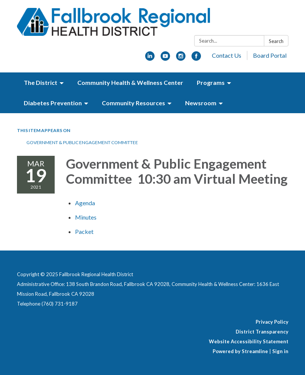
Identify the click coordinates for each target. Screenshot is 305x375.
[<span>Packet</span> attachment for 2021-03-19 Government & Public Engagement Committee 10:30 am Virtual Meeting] (84, 231)
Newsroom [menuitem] (200, 102)
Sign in (280, 351)
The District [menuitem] (40, 82)
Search (276, 41)
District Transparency (262, 332)
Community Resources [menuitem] (133, 102)
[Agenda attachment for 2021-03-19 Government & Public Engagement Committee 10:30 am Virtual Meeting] (85, 202)
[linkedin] (150, 58)
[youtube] (165, 58)
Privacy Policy (272, 322)
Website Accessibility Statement (248, 341)
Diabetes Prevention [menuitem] (53, 102)
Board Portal (270, 55)
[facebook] (196, 58)
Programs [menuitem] (211, 82)
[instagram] (180, 58)
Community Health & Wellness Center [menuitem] (130, 82)
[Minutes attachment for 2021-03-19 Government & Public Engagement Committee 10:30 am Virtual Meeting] (86, 217)
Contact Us (226, 55)
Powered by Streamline (240, 351)
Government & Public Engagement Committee (82, 142)
